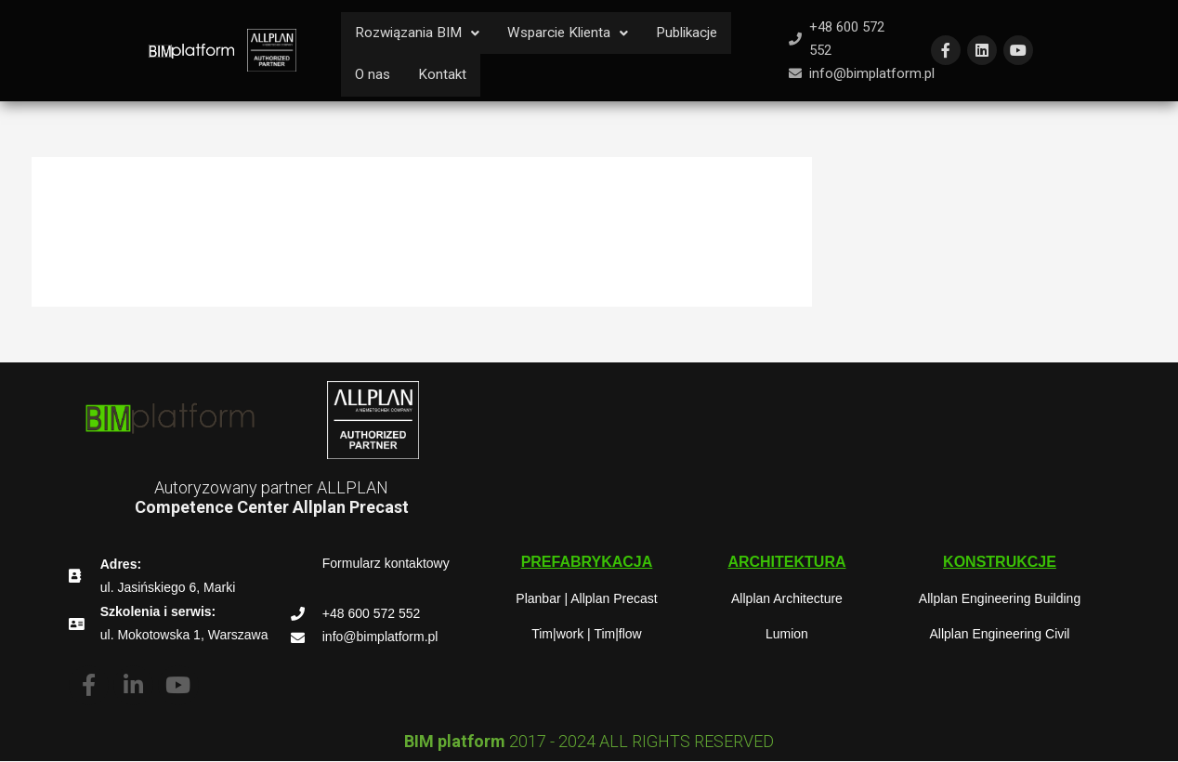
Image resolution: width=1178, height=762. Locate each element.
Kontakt (444, 76)
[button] (587, 563)
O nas (373, 76)
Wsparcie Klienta (578, 33)
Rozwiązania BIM (421, 33)
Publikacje (703, 33)
